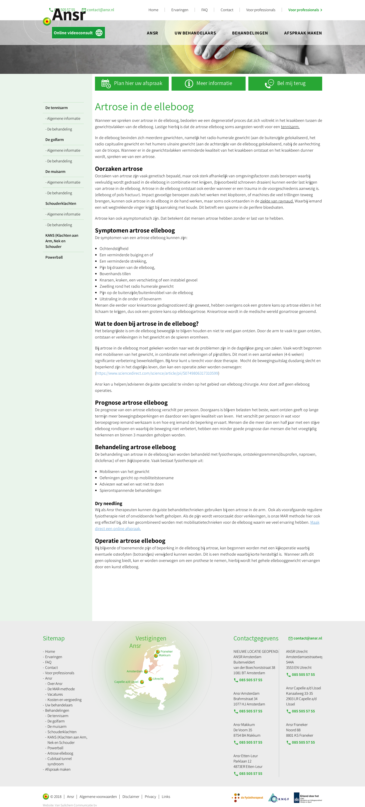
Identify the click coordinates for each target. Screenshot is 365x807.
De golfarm (54, 139)
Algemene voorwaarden (98, 796)
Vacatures (55, 694)
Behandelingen (250, 33)
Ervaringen (179, 9)
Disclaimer (130, 796)
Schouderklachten (60, 203)
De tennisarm (56, 107)
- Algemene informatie (62, 118)
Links (166, 796)
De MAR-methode (61, 688)
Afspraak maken (303, 33)
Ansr (152, 33)
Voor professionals (260, 9)
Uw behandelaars (195, 33)
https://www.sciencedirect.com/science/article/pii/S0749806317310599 (157, 373)
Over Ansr (54, 683)
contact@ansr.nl (97, 9)
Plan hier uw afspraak (138, 83)
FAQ (204, 9)
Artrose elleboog (60, 753)
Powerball (54, 257)
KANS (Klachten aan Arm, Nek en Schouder (61, 241)
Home (153, 9)
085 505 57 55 (247, 680)
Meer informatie (214, 83)
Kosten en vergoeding (64, 699)
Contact (227, 9)
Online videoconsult (78, 33)
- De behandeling (58, 129)
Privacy (150, 796)
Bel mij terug (291, 83)
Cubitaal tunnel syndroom (59, 761)
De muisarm (55, 171)
